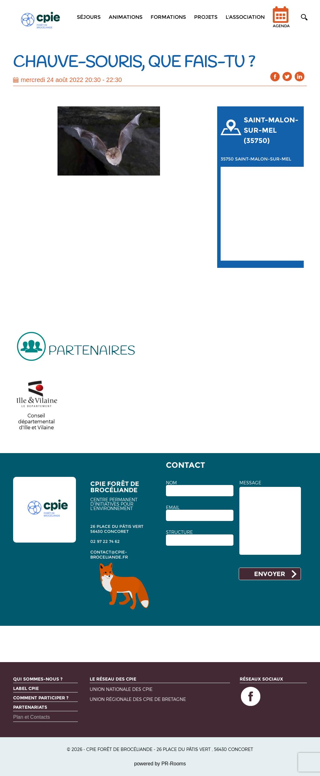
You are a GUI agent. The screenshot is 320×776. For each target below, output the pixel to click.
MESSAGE (250, 483)
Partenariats (30, 707)
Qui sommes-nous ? (37, 679)
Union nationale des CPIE (121, 689)
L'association (245, 17)
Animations (125, 17)
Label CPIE (26, 688)
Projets (206, 17)
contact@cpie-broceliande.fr (109, 554)
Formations (168, 17)
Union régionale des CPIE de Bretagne (138, 699)
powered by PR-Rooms (160, 763)
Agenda (281, 21)
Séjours (89, 17)
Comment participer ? (40, 698)
